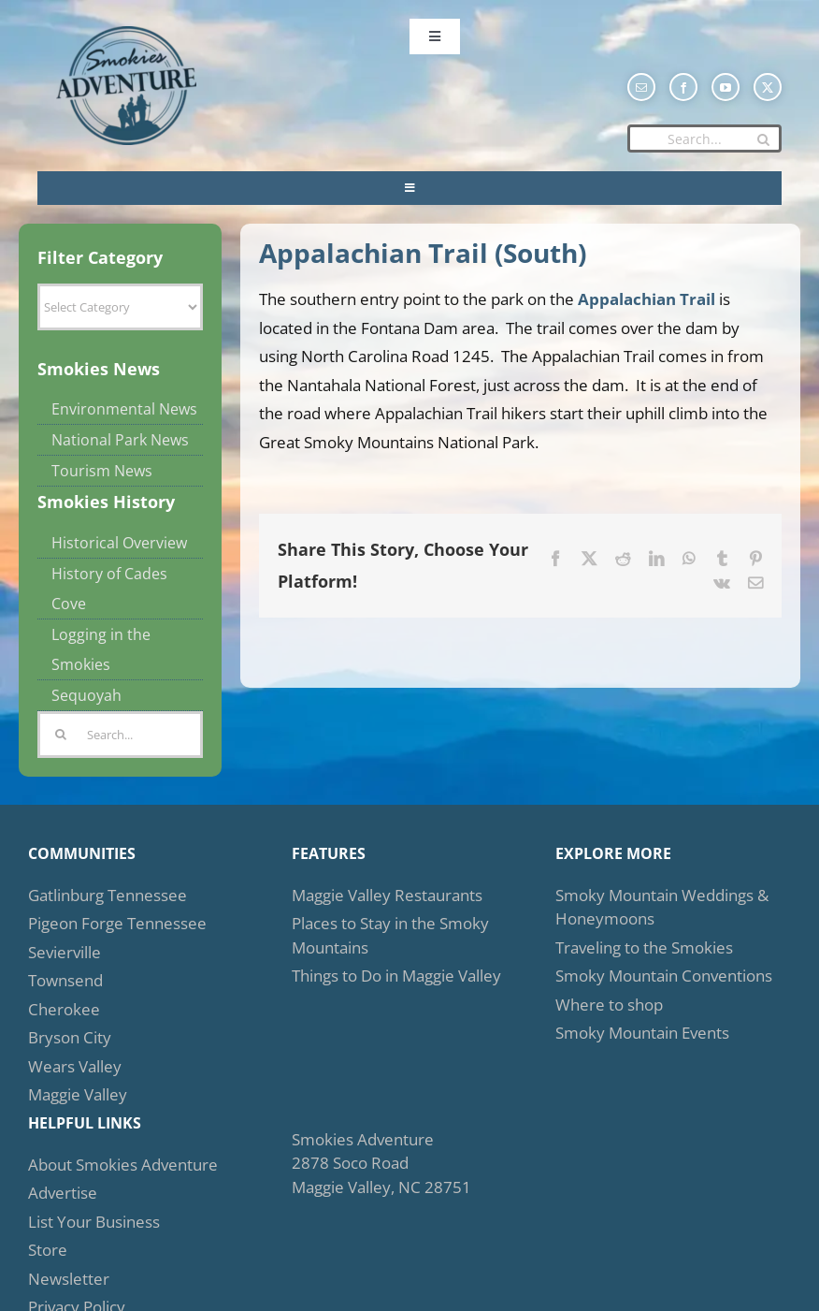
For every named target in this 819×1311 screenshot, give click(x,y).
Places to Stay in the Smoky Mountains (390, 935)
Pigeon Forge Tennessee (117, 923)
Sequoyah (86, 695)
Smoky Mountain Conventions (663, 975)
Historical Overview (119, 542)
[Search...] (704, 138)
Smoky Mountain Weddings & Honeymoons (662, 907)
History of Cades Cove (109, 588)
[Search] (763, 139)
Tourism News (101, 470)
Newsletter (68, 1278)
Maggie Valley (77, 1094)
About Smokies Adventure (123, 1164)
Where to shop (609, 1004)
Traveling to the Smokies (644, 947)
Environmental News (124, 409)
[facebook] (683, 87)
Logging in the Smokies (101, 649)
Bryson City (69, 1037)
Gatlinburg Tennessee (107, 895)
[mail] (641, 87)
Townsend (65, 980)
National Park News (120, 440)
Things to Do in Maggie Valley (396, 975)
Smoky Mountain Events (642, 1032)
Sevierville (64, 952)
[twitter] (768, 87)
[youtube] (725, 87)
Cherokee (64, 1009)
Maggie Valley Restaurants (387, 895)
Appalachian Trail (646, 299)
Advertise (62, 1192)
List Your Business (94, 1221)
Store (47, 1249)
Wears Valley (75, 1066)
